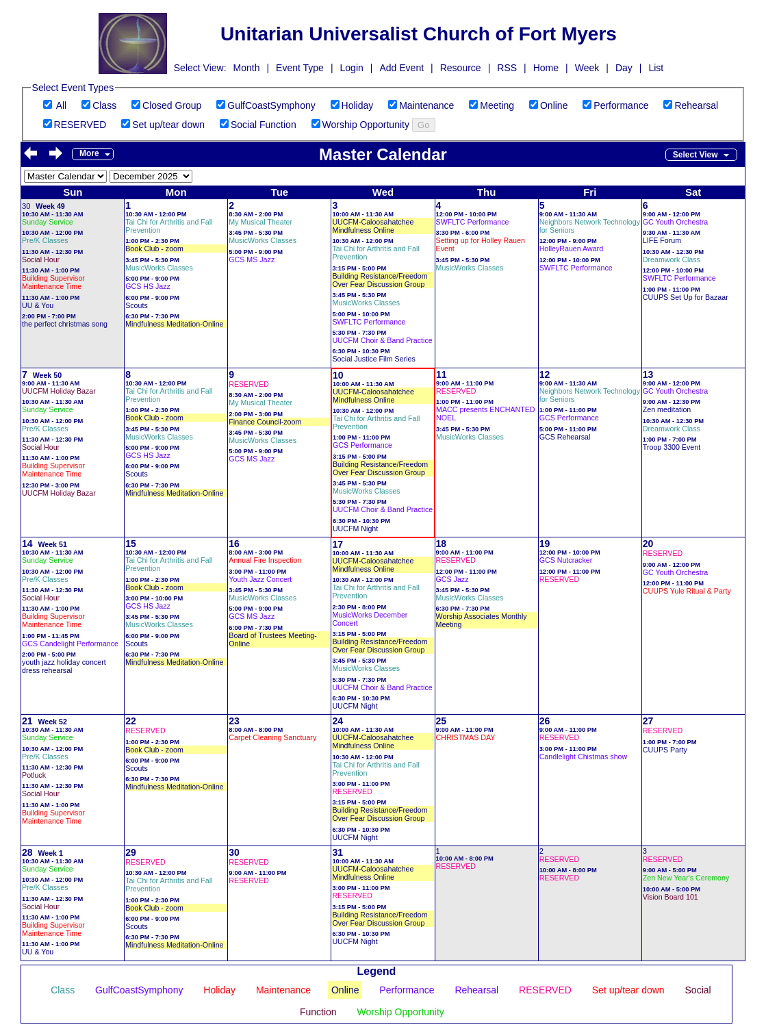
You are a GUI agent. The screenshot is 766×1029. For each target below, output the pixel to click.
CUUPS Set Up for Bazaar (685, 297)
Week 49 (50, 206)
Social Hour (41, 259)
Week (587, 67)
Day (624, 67)
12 (544, 374)
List (655, 67)
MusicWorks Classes (159, 268)
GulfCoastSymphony (271, 105)
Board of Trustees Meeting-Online (273, 639)
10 (338, 375)
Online (553, 105)
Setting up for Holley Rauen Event (480, 244)
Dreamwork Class (671, 259)
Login (351, 67)
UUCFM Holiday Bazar (59, 391)
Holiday (358, 105)
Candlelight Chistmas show (583, 756)
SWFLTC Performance (368, 322)
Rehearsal (696, 105)
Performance (620, 105)
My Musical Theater (260, 222)
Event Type (300, 67)
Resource (460, 67)
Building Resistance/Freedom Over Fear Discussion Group (379, 280)
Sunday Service (47, 222)
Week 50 (47, 375)
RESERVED (80, 124)
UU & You (37, 305)
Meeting (497, 105)
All (61, 105)
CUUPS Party (665, 750)
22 (130, 720)
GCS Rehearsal (565, 437)
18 (441, 543)
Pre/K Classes (45, 240)
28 (27, 852)
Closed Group (171, 105)
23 (234, 720)
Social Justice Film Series (373, 359)
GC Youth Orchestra (675, 222)
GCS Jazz (452, 579)
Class (104, 105)
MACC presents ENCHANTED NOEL (485, 413)
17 (337, 544)
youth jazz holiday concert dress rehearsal (64, 666)
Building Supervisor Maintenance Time (53, 282)
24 (337, 720)
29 (130, 852)
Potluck (34, 775)
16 (234, 543)
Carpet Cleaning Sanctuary (272, 737)
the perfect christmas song (64, 324)
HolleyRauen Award (571, 248)
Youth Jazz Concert (260, 579)
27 (648, 720)
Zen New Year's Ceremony (686, 878)
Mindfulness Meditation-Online (174, 324)
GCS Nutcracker (566, 560)
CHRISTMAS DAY (466, 737)
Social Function (263, 124)
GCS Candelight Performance (70, 643)
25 (441, 720)
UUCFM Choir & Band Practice (382, 340)
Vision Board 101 (670, 897)
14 (27, 543)
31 (337, 852)
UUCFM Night (355, 528)
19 (544, 543)
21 (27, 720)
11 (441, 374)
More (89, 153)
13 (648, 374)
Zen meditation (667, 409)
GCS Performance (362, 445)
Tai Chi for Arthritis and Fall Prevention (168, 226)
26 (544, 720)
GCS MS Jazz (252, 259)
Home (546, 67)
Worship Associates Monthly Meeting (481, 620)
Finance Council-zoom (265, 422)
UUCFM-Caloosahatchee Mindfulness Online (372, 226)
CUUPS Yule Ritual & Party (687, 591)
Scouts (136, 305)
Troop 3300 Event (671, 447)
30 (26, 206)
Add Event (401, 67)
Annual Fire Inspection (265, 560)
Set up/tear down (168, 124)
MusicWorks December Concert (369, 619)
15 (130, 543)
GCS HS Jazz (147, 286)
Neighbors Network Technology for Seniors (589, 226)
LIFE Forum (662, 240)
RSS (507, 67)
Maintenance (426, 105)
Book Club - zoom (154, 248)
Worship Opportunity (365, 124)
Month (246, 67)
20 (648, 543)
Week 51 (52, 544)
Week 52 (52, 721)
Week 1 (50, 853)
